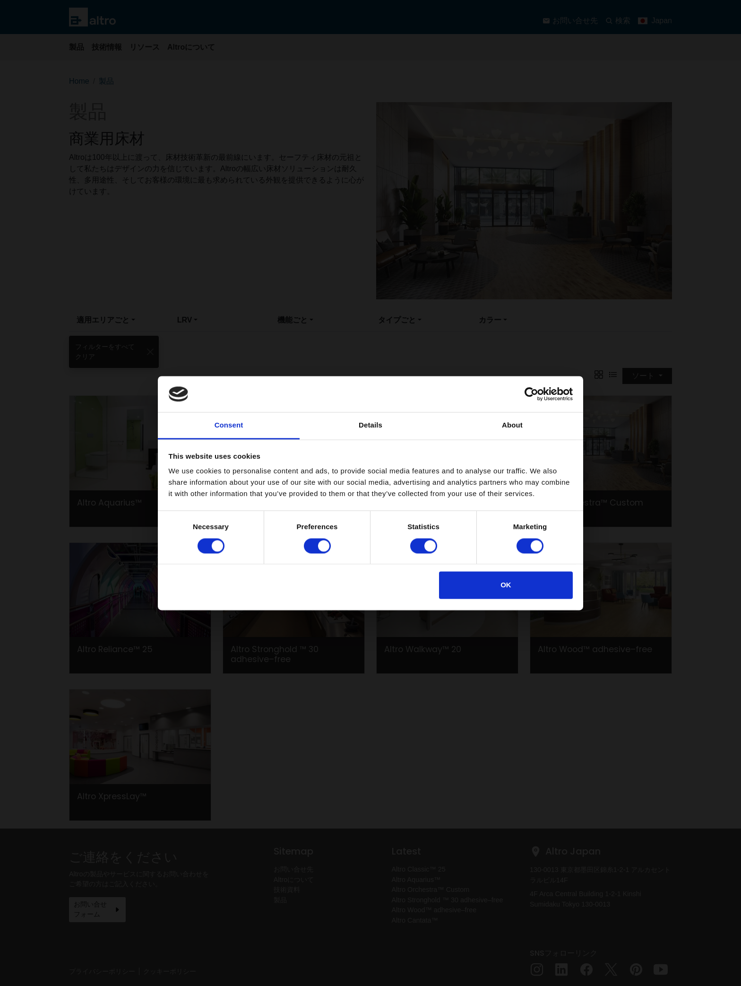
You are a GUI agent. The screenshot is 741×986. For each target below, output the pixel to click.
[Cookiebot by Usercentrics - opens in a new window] (531, 394)
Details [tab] (370, 425)
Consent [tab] (229, 425)
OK (505, 585)
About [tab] (512, 425)
